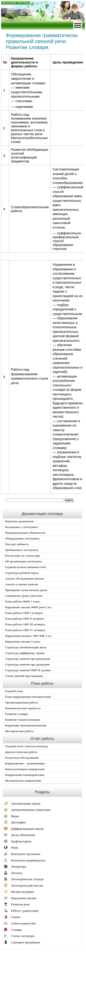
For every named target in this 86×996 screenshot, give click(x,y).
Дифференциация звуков (27, 828)
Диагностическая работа (21, 752)
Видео (15, 816)
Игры (14, 847)
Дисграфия (18, 822)
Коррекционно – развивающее (25, 763)
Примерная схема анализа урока (26, 590)
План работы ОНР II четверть (24, 618)
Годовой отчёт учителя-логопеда (26, 746)
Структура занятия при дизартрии (27, 664)
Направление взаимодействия (24, 775)
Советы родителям (23, 923)
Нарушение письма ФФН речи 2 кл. (28, 607)
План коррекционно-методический (28, 696)
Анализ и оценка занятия (21, 584)
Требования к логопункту (22, 550)
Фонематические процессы (23, 708)
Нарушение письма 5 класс (23, 641)
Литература (18, 866)
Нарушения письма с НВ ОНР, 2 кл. (28, 636)
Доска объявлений (23, 835)
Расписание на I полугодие (22, 555)
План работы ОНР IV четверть (25, 630)
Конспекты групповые (25, 854)
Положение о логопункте (21, 527)
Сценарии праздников (25, 942)
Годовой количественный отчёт (25, 567)
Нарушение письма (23, 898)
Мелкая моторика (22, 891)
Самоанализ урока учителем (23, 595)
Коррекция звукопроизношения (25, 725)
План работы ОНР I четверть (24, 613)
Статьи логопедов (22, 936)
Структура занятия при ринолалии (27, 658)
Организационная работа (21, 702)
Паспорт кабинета (17, 544)
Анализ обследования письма (24, 578)
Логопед (16, 873)
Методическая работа (19, 731)
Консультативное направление (25, 769)
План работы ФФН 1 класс (22, 601)
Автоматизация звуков (25, 803)
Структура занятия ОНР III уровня (27, 670)
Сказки (15, 917)
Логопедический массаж (27, 885)
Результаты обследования (22, 757)
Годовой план (14, 691)
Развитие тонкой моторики (22, 719)
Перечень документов (19, 521)
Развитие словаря (16, 714)
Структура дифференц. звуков (24, 653)
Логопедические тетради (27, 879)
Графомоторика (21, 841)
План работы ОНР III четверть (25, 624)
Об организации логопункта (23, 561)
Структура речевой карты (22, 573)
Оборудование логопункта (22, 538)
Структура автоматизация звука (25, 647)
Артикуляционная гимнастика (30, 809)
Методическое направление (23, 780)
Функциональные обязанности (25, 532)
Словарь (16, 929)
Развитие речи (20, 904)
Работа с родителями (25, 910)
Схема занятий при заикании (24, 676)
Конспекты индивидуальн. (28, 860)
